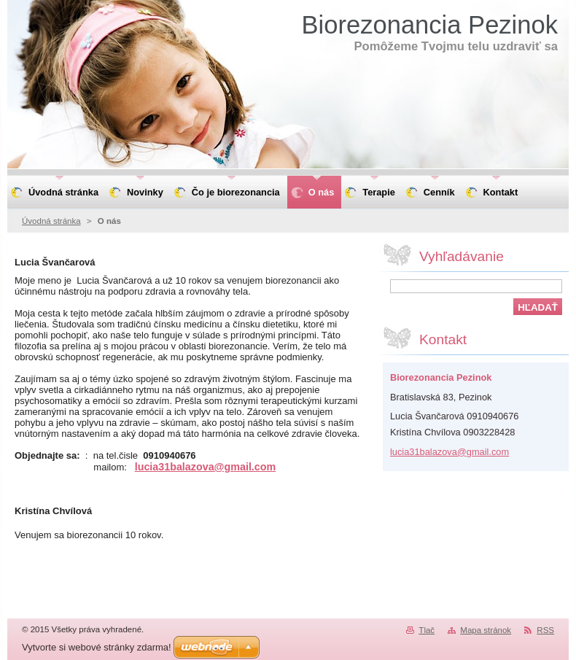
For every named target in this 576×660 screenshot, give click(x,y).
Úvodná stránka (51, 221)
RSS (545, 630)
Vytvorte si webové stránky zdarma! (96, 647)
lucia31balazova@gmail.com (205, 467)
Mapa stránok (485, 630)
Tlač (427, 630)
